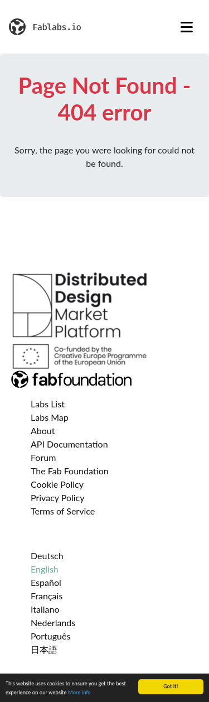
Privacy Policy (58, 497)
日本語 (44, 649)
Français (46, 595)
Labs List (48, 403)
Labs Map (50, 417)
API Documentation (69, 444)
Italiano (45, 609)
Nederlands (53, 622)
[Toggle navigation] (186, 26)
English (45, 569)
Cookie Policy (57, 484)
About (43, 430)
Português (50, 636)
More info (79, 693)
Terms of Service (63, 511)
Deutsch (47, 555)
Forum (43, 457)
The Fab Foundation (70, 470)
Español (46, 582)
